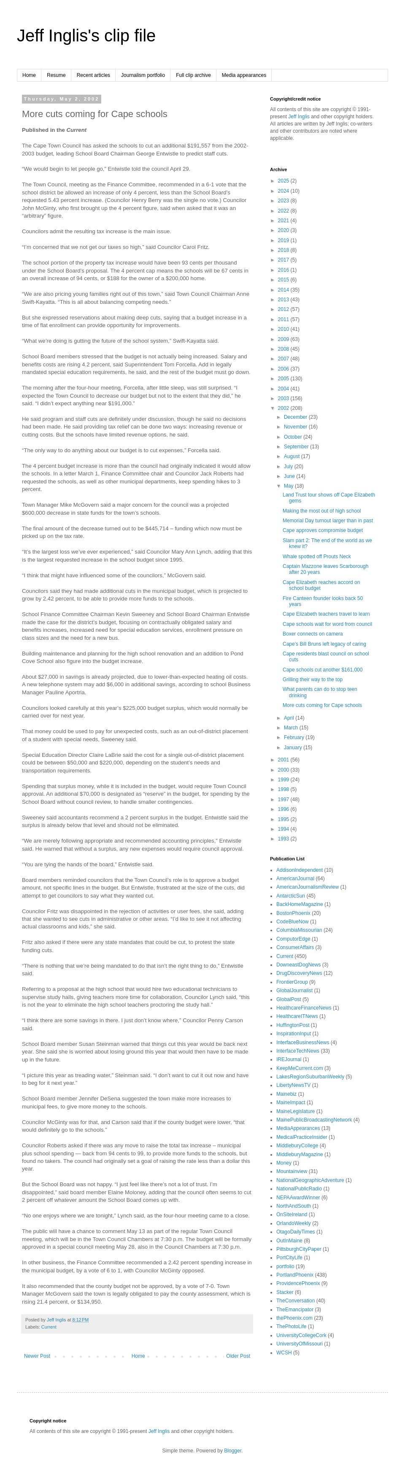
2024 (284, 191)
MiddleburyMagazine (299, 1154)
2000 (284, 770)
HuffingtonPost (293, 1025)
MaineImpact (290, 1102)
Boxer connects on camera (313, 634)
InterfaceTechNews (297, 1051)
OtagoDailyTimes (295, 1232)
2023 (284, 201)
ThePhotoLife (291, 1326)
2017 (284, 260)
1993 (284, 839)
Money (284, 1163)
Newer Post (37, 1356)
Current (49, 1326)
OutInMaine (289, 1241)
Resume (56, 75)
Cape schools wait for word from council (327, 624)
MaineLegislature (295, 1111)
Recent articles (93, 75)
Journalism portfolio (143, 75)
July (289, 466)
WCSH (284, 1353)
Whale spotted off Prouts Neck (317, 556)
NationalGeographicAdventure (310, 1180)
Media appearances (244, 75)
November (296, 427)
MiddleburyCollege (297, 1146)
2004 (284, 389)
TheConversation (295, 1301)
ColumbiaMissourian (299, 930)
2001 (284, 760)
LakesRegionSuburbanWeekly (310, 1077)
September (297, 447)
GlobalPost (288, 999)
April (289, 718)
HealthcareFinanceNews (304, 1008)
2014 (284, 290)
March (292, 728)
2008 (284, 349)
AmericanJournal (295, 879)
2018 (284, 250)
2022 (284, 211)
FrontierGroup (292, 982)
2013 (284, 300)
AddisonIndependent (299, 870)
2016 (284, 270)
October (293, 437)
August (292, 456)
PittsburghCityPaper (298, 1249)
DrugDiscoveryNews (299, 973)
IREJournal (288, 1059)
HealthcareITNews (297, 1016)
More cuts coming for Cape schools (322, 705)
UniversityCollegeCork (301, 1335)
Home (29, 75)
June (290, 476)
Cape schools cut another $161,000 (322, 670)
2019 (284, 240)
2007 (284, 359)
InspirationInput (293, 1034)
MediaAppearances (298, 1128)
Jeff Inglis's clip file (86, 35)
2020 (284, 230)
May (289, 486)
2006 (284, 369)
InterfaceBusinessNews (302, 1042)
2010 (284, 329)
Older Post (238, 1356)
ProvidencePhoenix (298, 1283)
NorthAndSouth (293, 1206)
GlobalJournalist (294, 990)
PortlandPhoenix (294, 1275)
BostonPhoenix (293, 913)
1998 (284, 789)
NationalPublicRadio (299, 1189)
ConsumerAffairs (295, 947)
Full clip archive (193, 75)
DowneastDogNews (298, 965)
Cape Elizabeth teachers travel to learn (326, 614)
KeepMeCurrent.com (299, 1068)
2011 (284, 319)
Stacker (285, 1292)
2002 (284, 408)
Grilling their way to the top (313, 679)
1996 (284, 809)
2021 (284, 221)
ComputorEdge (293, 939)
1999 (284, 780)
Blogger (232, 1451)
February (294, 737)
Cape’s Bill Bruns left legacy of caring (324, 644)
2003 (284, 398)
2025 (284, 181)
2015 (284, 280)
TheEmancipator (294, 1310)
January (293, 748)
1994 (284, 829)
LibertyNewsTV (293, 1085)
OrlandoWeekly (293, 1223)
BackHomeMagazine (299, 904)
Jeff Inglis (298, 117)
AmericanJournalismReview (307, 887)
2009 (284, 339)
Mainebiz (286, 1094)
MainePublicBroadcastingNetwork (314, 1120)
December (296, 417)
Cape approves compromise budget (323, 530)
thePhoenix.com (294, 1318)
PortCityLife (289, 1258)
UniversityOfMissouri (299, 1344)
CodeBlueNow (292, 922)
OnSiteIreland (291, 1214)
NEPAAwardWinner (298, 1198)
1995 (284, 819)
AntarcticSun (290, 896)
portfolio (285, 1266)
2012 (284, 309)
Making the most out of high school (322, 511)
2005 (284, 379)
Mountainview (291, 1171)
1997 (284, 799)
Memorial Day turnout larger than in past (328, 521)
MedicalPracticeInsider (301, 1137)
